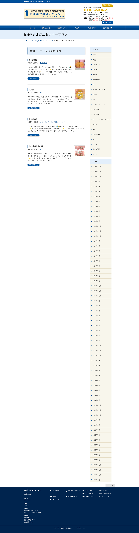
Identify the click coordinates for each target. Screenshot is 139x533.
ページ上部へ (110, 485)
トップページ (55, 490)
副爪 (94, 129)
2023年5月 (96, 321)
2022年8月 (96, 365)
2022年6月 (96, 375)
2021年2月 (96, 455)
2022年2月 (96, 395)
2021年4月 (96, 445)
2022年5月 (96, 380)
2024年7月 (96, 251)
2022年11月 (97, 350)
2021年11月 (97, 410)
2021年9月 (96, 420)
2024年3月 (96, 271)
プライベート (97, 65)
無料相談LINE (108, 5)
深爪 (94, 99)
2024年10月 (97, 236)
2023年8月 (96, 306)
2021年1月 (96, 460)
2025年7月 (96, 191)
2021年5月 (96, 440)
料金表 (53, 496)
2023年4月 (96, 325)
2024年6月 (96, 256)
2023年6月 (96, 315)
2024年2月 (96, 276)
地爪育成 (96, 114)
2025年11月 (97, 171)
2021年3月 (96, 450)
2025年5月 (96, 201)
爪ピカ (95, 70)
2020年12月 (97, 465)
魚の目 (31, 90)
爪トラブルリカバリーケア (102, 119)
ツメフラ (62, 122)
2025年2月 (96, 216)
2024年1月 (96, 281)
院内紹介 (103, 490)
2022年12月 (97, 345)
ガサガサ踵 (96, 79)
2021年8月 (96, 425)
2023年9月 (96, 301)
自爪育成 (96, 109)
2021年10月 (97, 415)
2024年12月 (97, 226)
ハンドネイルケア (99, 104)
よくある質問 (88, 493)
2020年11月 (97, 470)
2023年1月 (96, 340)
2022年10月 (97, 355)
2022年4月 (96, 385)
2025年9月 (96, 181)
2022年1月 (96, 400)
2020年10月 (97, 475)
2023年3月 (96, 330)
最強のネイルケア (99, 89)
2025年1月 (96, 221)
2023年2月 (96, 335)
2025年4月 (96, 206)
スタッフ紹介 (88, 490)
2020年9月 (96, 480)
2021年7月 (96, 430)
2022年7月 (96, 370)
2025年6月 (96, 196)
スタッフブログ (105, 496)
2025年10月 (97, 176)
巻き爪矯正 (33, 119)
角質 (94, 60)
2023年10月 (97, 296)
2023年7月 (96, 311)
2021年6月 (96, 435)
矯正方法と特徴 (105, 493)
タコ (94, 55)
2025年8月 (96, 186)
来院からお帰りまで (74, 491)
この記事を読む (33, 78)
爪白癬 (95, 94)
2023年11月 (97, 291)
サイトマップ (55, 499)
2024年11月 (97, 231)
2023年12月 (97, 286)
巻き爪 (47, 122)
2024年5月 (96, 261)
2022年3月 (96, 390)
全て (41, 122)
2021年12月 (97, 405)
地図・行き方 (109, 22)
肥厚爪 (95, 74)
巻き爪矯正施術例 (36, 146)
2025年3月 (96, 211)
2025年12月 (97, 166)
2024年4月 (96, 266)
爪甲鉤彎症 (33, 60)
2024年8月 (96, 246)
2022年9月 (96, 360)
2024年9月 (96, 241)
